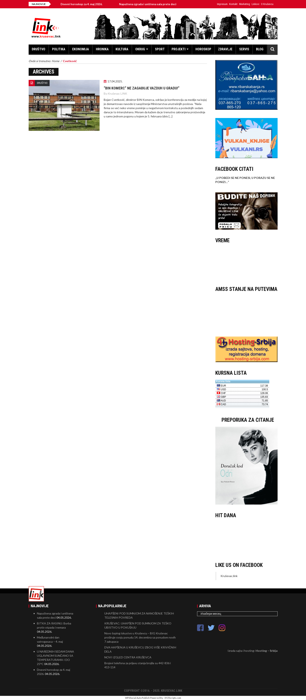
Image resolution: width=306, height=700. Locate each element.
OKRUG (140, 49)
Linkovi (255, 4)
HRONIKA (102, 49)
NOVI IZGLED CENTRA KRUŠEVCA (127, 657)
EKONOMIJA (80, 49)
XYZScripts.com (173, 697)
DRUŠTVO (38, 49)
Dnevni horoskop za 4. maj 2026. (84, 4)
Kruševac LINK (117, 93)
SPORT (160, 49)
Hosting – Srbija (267, 650)
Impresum (222, 4)
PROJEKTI (178, 49)
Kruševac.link (229, 576)
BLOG (259, 49)
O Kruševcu (267, 4)
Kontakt (233, 4)
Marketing (244, 4)
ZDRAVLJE (225, 49)
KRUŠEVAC (246, 262)
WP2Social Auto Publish (137, 697)
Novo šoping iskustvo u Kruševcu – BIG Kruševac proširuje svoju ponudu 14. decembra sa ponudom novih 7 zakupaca (140, 637)
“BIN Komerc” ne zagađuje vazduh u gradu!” (141, 88)
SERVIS (244, 49)
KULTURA (122, 49)
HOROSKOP (203, 49)
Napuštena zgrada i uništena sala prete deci (150, 4)
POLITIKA (58, 49)
